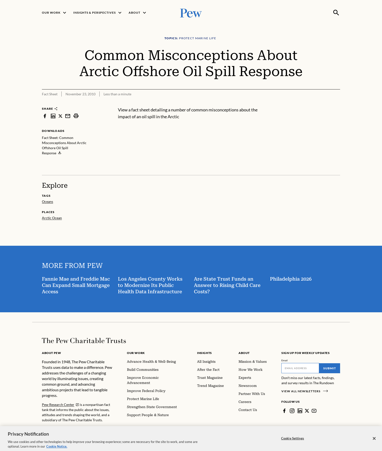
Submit (329, 368)
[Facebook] (284, 411)
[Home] (84, 340)
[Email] (300, 368)
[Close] (374, 442)
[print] (76, 116)
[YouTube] (314, 411)
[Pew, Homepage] (191, 13)
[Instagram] (292, 411)
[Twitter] (307, 411)
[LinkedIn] (300, 411)
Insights (204, 353)
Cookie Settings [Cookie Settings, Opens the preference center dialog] (292, 442)
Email (284, 360)
